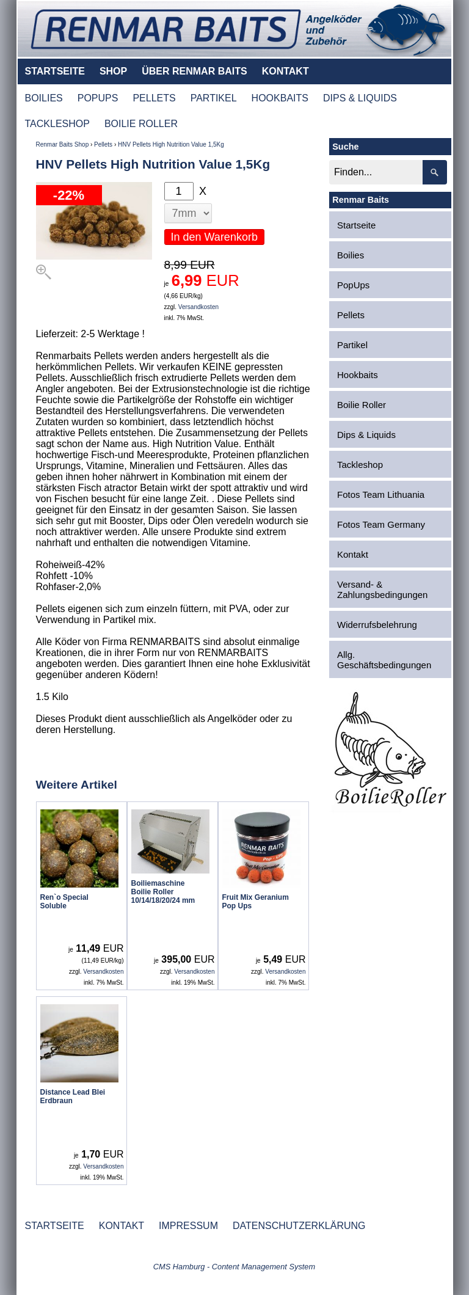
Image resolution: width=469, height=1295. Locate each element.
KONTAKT (285, 71)
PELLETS (154, 98)
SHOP (113, 71)
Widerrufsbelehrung (377, 624)
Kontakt (352, 554)
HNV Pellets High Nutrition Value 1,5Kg (171, 144)
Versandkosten (198, 307)
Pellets (103, 144)
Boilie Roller (361, 404)
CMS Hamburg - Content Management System (234, 1266)
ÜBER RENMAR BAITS (194, 71)
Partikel (352, 345)
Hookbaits (357, 375)
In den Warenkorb (214, 237)
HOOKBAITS (280, 98)
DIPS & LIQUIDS (360, 98)
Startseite (356, 225)
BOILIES (44, 98)
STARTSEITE (55, 71)
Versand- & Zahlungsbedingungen (382, 589)
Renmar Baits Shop (62, 144)
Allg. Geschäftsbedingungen (384, 659)
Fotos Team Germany (381, 524)
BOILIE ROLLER (141, 124)
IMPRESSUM (188, 1225)
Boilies (350, 255)
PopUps (353, 285)
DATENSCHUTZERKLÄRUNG (299, 1225)
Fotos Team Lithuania (380, 494)
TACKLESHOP (57, 124)
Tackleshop (360, 464)
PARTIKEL (214, 98)
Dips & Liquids (366, 434)
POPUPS (98, 98)
